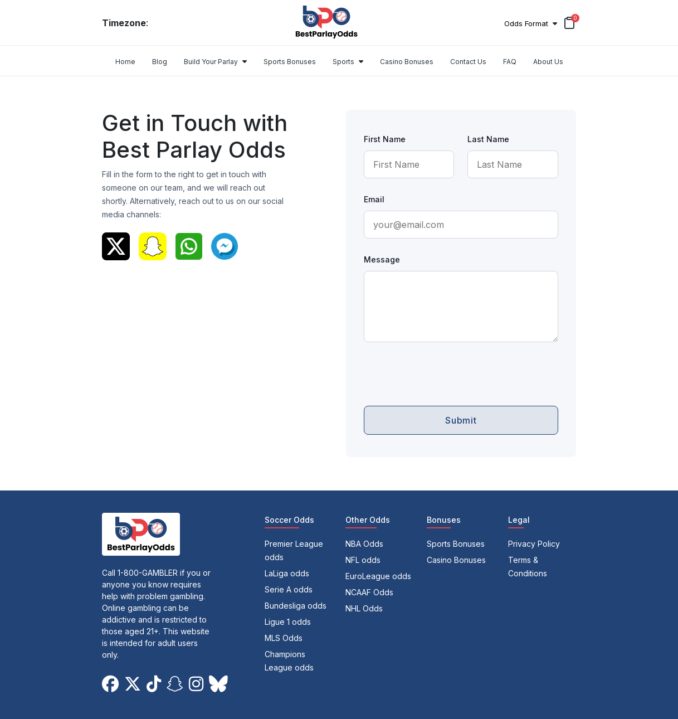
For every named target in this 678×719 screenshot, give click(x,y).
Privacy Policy (534, 543)
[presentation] (448, 370)
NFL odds (363, 560)
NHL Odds (364, 608)
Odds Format (526, 23)
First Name (385, 139)
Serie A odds (289, 589)
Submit (461, 420)
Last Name (488, 139)
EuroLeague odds (378, 576)
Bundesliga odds (295, 605)
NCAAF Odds (369, 592)
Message (382, 259)
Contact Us (468, 61)
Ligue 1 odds (288, 621)
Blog (159, 61)
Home (125, 61)
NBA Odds (364, 543)
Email (374, 199)
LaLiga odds (287, 573)
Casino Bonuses (406, 61)
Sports (343, 61)
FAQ (509, 61)
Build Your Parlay (211, 61)
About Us (548, 61)
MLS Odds (284, 638)
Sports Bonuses (290, 61)
